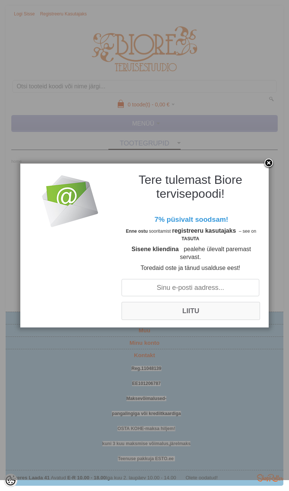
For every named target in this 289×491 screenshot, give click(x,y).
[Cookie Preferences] (10, 480)
